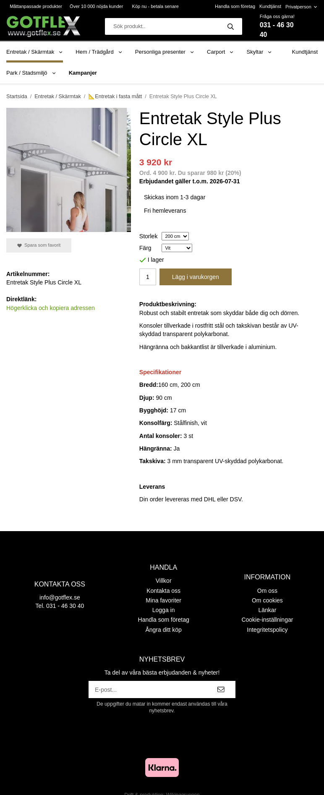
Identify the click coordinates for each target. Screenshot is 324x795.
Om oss (267, 590)
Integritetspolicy (267, 629)
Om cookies (267, 600)
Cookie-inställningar (267, 619)
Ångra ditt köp (163, 629)
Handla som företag (235, 6)
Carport (220, 52)
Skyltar (259, 52)
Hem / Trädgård (99, 52)
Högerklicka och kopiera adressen (50, 308)
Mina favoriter (163, 600)
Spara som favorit (38, 245)
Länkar (268, 610)
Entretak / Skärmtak (34, 52)
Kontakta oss (163, 590)
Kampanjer (83, 73)
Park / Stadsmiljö (31, 73)
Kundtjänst (270, 6)
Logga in (163, 610)
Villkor (164, 580)
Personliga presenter (164, 52)
